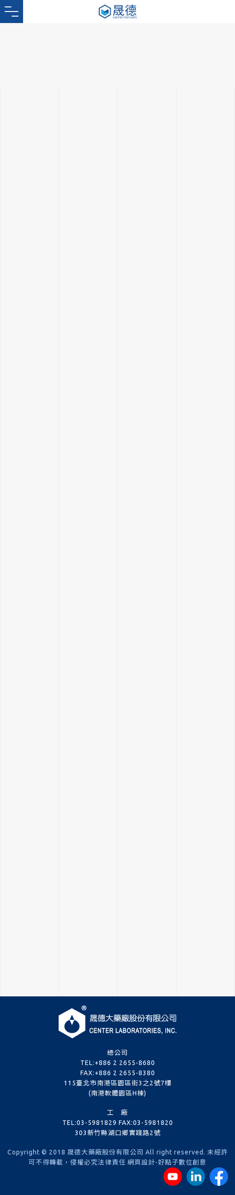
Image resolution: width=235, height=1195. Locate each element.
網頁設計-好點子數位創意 (166, 1162)
